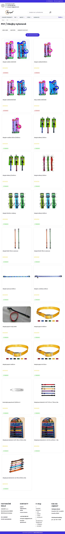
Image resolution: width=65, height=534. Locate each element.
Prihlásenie (50, 1)
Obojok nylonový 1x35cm (9, 289)
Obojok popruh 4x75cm (40, 364)
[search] (50, 13)
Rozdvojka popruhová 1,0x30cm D (11, 402)
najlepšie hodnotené (23, 30)
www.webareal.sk (38, 532)
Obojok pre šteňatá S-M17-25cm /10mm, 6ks (14, 440)
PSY (15, 17)
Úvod (3, 20)
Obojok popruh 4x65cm (9, 364)
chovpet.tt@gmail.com (13, 7)
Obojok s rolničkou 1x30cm (41, 289)
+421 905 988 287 (11, 5)
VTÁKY (28, 17)
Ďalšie (60, 17)
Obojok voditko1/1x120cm (40, 62)
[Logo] (9, 12)
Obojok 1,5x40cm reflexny (9, 213)
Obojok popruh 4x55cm (40, 326)
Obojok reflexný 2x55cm (40, 213)
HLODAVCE (36, 17)
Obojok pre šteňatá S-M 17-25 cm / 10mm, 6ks (46, 402)
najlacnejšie (5, 30)
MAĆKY (21, 17)
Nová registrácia (59, 1)
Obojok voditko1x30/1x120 (9, 99)
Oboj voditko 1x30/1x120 (40, 99)
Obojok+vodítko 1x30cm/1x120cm (11, 137)
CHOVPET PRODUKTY (7, 17)
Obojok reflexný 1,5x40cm (9, 175)
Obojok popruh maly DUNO (10, 326)
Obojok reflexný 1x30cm (40, 137)
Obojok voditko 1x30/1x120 (9, 62)
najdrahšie (12, 30)
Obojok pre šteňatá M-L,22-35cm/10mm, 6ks (14, 478)
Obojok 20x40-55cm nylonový (42, 251)
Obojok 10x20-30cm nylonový (10, 251)
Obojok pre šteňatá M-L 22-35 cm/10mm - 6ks (46, 440)
